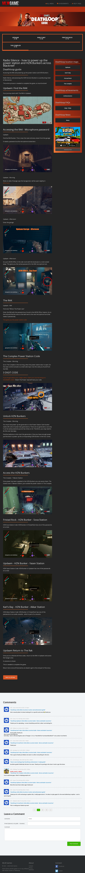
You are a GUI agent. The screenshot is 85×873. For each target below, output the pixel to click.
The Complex (68, 76)
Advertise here (68, 142)
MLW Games (11, 3)
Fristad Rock (68, 70)
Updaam (67, 59)
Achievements (68, 88)
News (67, 112)
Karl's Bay (68, 65)
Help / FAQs (67, 100)
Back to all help (10, 669)
